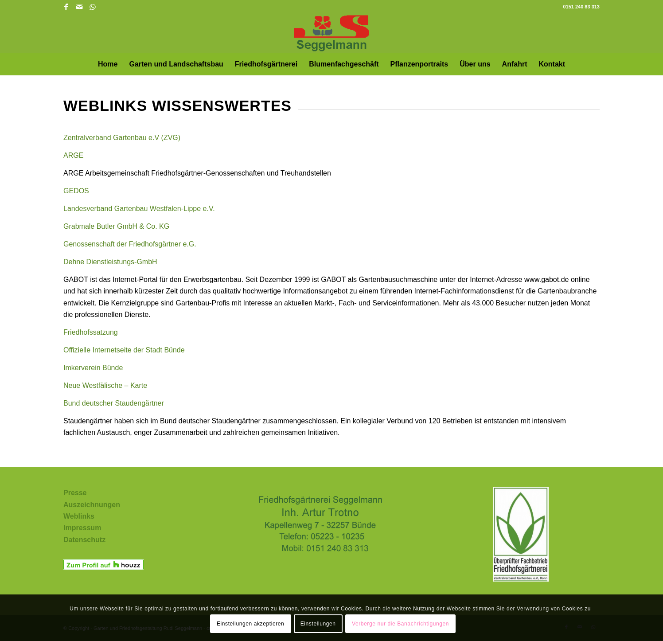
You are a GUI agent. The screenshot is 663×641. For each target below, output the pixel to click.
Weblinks (78, 516)
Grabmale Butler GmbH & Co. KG (116, 226)
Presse (75, 492)
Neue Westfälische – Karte (105, 385)
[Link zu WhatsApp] (92, 6)
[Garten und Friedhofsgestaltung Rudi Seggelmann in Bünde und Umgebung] (331, 33)
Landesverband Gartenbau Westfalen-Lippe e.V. (139, 208)
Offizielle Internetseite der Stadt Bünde (124, 350)
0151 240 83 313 (581, 6)
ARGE (73, 155)
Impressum (82, 528)
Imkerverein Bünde (93, 367)
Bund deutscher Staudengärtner (113, 403)
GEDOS (76, 191)
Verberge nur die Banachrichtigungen (400, 624)
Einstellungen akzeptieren (250, 624)
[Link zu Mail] (79, 6)
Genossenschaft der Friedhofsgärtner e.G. (129, 244)
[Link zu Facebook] (65, 6)
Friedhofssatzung (90, 332)
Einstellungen (318, 624)
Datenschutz (84, 539)
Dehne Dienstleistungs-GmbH (110, 262)
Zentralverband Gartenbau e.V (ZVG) (121, 137)
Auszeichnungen (91, 504)
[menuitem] (107, 64)
